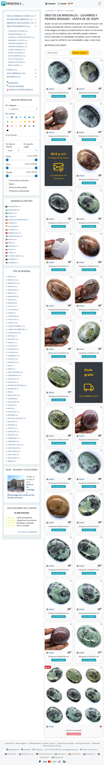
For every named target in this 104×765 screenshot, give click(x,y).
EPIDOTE (12, 342)
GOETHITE (13, 359)
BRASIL (12, 213)
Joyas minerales (16, 73)
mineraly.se (58, 757)
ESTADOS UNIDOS (16, 256)
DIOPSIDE (12, 336)
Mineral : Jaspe (80, 52)
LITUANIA (13, 230)
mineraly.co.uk (26, 754)
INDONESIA (13, 226)
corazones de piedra (18, 31)
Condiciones (9, 743)
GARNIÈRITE (13, 356)
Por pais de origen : (28, 145)
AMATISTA (13, 280)
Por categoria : (11, 105)
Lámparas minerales (17, 43)
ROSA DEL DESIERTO (16, 418)
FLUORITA (13, 352)
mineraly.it (60, 754)
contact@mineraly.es (70, 749)
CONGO (12, 216)
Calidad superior (15, 86)
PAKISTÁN (13, 246)
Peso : (8, 164)
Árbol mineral (15, 65)
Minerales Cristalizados (20, 23)
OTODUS (12, 405)
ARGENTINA (13, 210)
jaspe (50, 88)
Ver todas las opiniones (27, 532)
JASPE (11, 369)
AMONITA (12, 286)
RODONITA (13, 415)
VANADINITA (13, 441)
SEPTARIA (12, 425)
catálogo (50, 10)
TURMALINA (14, 438)
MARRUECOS (14, 233)
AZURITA (12, 300)
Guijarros (70, 10)
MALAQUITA (13, 389)
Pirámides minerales (17, 46)
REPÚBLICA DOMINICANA (18, 220)
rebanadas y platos (17, 40)
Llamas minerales (16, 50)
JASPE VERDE (14, 458)
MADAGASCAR (15, 236)
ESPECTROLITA (14, 448)
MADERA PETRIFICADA (17, 385)
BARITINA (12, 303)
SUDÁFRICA (13, 259)
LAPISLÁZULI (13, 379)
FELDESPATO (13, 349)
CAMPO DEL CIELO (15, 445)
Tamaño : (9, 172)
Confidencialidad (34, 743)
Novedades (12, 83)
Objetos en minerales (18, 26)
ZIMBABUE (13, 262)
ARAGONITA (13, 296)
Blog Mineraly (13, 749)
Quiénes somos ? (49, 743)
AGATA (11, 277)
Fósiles (12, 70)
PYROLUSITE (13, 412)
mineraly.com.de (44, 754)
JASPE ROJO (13, 454)
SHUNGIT (12, 428)
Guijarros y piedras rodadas (21, 37)
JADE (11, 365)
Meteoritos (14, 76)
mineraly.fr (11, 754)
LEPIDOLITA (13, 382)
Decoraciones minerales (20, 19)
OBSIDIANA (13, 398)
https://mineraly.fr (90, 749)
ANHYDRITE (13, 290)
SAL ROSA (13, 421)
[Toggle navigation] (99, 3)
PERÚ (11, 243)
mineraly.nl (89, 754)
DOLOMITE (13, 339)
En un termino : (11, 135)
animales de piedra (16, 62)
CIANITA (12, 313)
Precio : (9, 156)
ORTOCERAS (13, 402)
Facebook (26, 749)
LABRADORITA (14, 375)
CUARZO (12, 323)
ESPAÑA (12, 223)
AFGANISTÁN (14, 206)
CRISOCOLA (13, 319)
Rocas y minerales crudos (20, 16)
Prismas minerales (17, 34)
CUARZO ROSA (14, 333)
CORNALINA (13, 316)
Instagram (37, 749)
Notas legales (21, 743)
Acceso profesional (82, 743)
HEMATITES (13, 362)
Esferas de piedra (16, 53)
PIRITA (11, 408)
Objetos (60, 10)
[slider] (7, 159)
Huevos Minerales (16, 56)
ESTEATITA (12, 346)
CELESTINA (13, 309)
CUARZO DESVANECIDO (17, 329)
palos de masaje (16, 59)
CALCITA (12, 306)
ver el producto (58, 96)
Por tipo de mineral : (10, 145)
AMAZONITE (13, 283)
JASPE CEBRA (14, 451)
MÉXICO (12, 239)
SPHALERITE (13, 431)
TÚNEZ (12, 253)
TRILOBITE (13, 435)
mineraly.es (75, 754)
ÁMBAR (12, 461)
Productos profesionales (20, 89)
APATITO (12, 293)
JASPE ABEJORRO (15, 372)
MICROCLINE (14, 395)
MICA (10, 392)
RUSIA (12, 249)
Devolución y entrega (65, 743)
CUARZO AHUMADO (16, 326)
